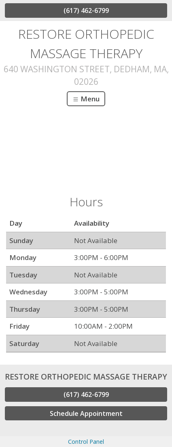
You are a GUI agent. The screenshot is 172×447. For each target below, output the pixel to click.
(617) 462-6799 (86, 10)
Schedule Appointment (86, 413)
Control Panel (86, 441)
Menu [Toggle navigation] (86, 98)
